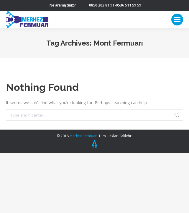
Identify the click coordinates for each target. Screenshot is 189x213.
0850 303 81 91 (101, 5)
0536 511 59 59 (128, 5)
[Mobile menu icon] (177, 19)
